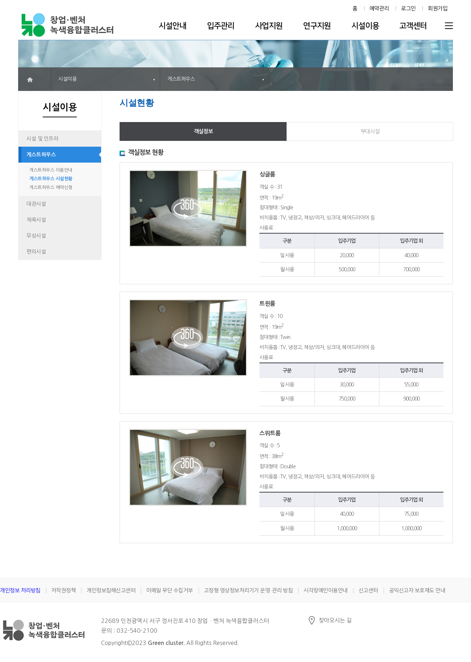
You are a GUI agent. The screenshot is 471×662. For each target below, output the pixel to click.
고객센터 (413, 25)
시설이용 (365, 25)
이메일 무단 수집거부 (169, 590)
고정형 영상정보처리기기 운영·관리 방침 (248, 590)
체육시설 (36, 219)
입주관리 (220, 25)
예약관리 (379, 8)
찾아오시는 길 (335, 620)
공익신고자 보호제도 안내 (417, 590)
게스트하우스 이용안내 (50, 170)
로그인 (408, 8)
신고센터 (368, 590)
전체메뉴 (449, 25)
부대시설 (369, 131)
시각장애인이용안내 (326, 590)
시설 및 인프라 (42, 138)
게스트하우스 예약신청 (50, 187)
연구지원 (317, 25)
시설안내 (172, 25)
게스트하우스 (41, 154)
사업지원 (269, 25)
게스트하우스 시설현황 (50, 178)
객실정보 (203, 131)
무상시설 (36, 235)
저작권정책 (63, 590)
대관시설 (36, 203)
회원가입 (437, 8)
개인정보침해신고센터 (111, 590)
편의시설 (36, 251)
